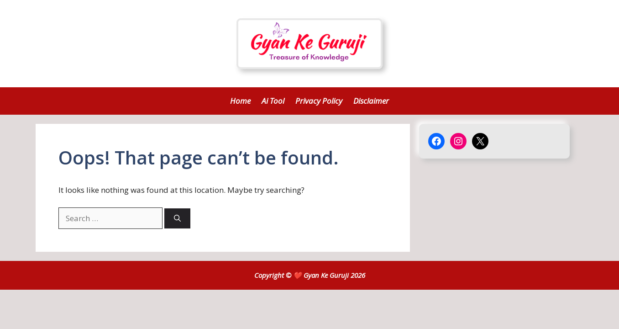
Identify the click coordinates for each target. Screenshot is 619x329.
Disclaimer (371, 101)
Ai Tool (273, 101)
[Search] (177, 218)
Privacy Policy (318, 101)
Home (240, 101)
